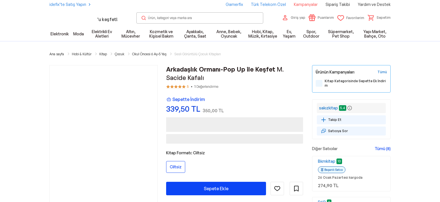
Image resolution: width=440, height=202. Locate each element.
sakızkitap (328, 107)
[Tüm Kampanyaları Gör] (382, 72)
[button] (379, 17)
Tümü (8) (383, 148)
